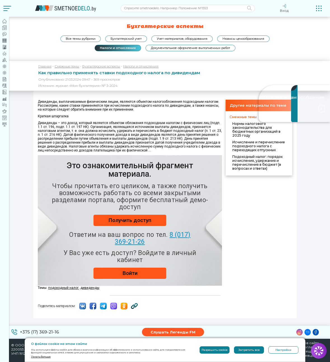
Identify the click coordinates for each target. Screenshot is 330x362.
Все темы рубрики (80, 39)
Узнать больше (41, 356)
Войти (130, 273)
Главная (45, 66)
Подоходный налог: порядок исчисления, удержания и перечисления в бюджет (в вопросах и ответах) (257, 163)
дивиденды (89, 288)
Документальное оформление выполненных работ (190, 48)
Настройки (283, 350)
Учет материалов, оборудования (182, 39)
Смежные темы (67, 66)
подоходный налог (63, 288)
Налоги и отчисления (118, 48)
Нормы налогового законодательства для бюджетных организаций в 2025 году (256, 129)
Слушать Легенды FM (173, 332)
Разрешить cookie (215, 350)
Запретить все (249, 350)
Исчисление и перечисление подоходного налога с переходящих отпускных (258, 146)
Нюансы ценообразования (243, 39)
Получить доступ (130, 220)
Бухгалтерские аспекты (101, 66)
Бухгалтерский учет (126, 39)
